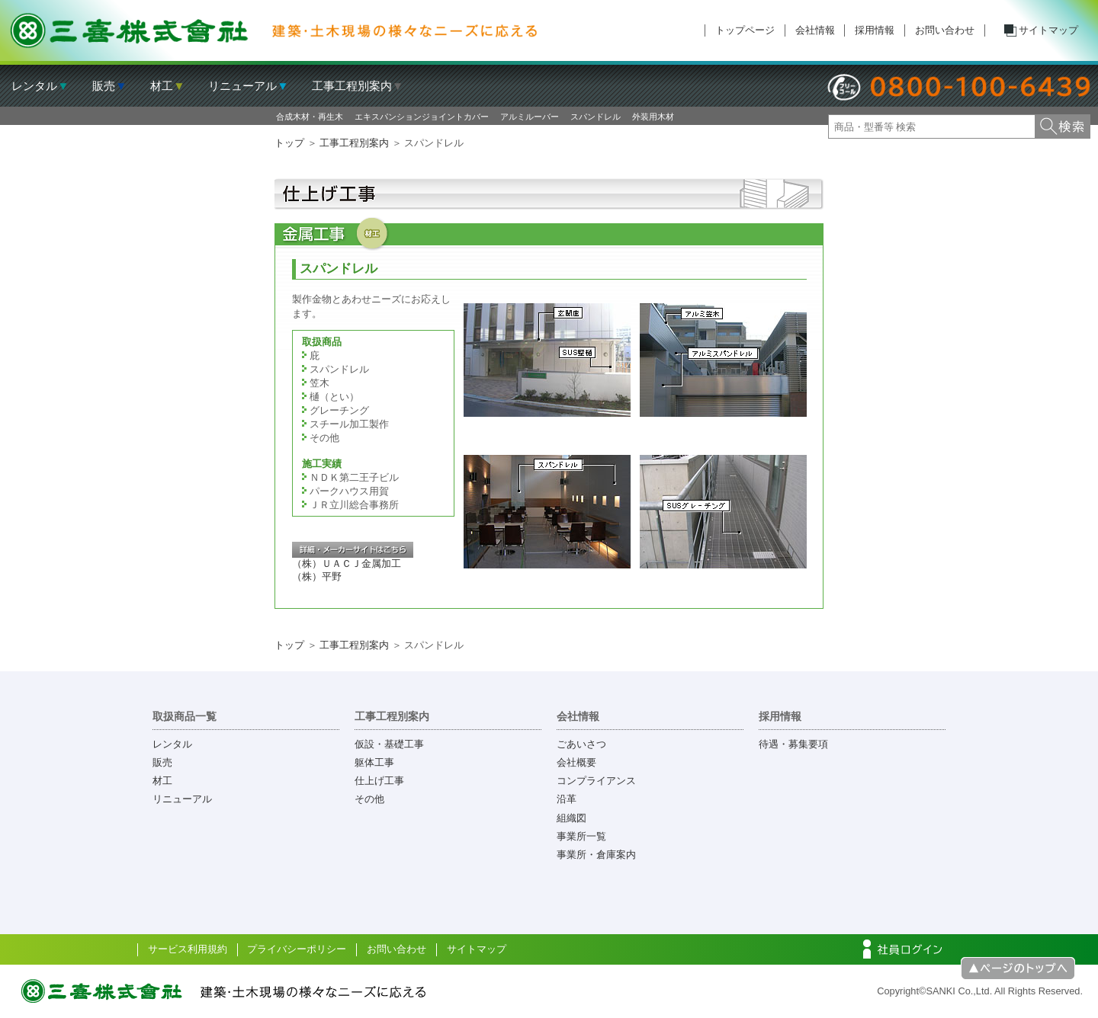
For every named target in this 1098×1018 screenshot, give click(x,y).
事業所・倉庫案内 (596, 854)
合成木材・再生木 (309, 116)
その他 (369, 799)
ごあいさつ (581, 744)
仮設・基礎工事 (389, 744)
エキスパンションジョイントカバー (422, 116)
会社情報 (815, 30)
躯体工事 (374, 762)
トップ (289, 143)
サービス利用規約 (187, 949)
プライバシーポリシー (296, 949)
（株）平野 (317, 576)
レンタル (172, 744)
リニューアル (182, 799)
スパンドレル (595, 116)
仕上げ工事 (379, 780)
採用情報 (874, 30)
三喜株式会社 (274, 30)
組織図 (571, 818)
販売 (162, 762)
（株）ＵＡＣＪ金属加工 (346, 563)
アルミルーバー (529, 116)
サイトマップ (1048, 30)
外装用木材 (653, 116)
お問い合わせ (944, 30)
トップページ (745, 30)
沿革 (566, 799)
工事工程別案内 (354, 143)
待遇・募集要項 (793, 744)
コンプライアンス (596, 780)
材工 (162, 780)
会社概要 (576, 762)
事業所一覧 (581, 836)
